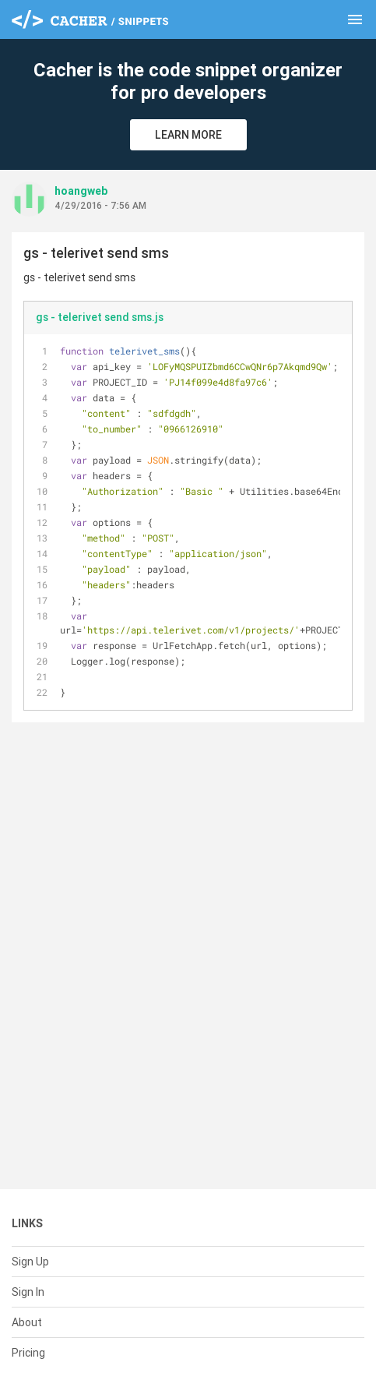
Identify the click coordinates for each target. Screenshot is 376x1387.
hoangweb (80, 191)
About (27, 1322)
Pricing (28, 1353)
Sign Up (30, 1262)
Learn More (188, 135)
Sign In (28, 1292)
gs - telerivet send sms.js (99, 317)
